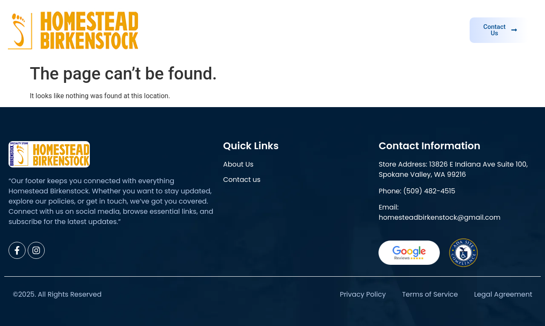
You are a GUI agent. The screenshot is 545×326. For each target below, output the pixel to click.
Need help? (434, 16)
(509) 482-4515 (429, 191)
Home (260, 30)
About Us (302, 30)
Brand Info (352, 30)
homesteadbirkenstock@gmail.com (439, 217)
